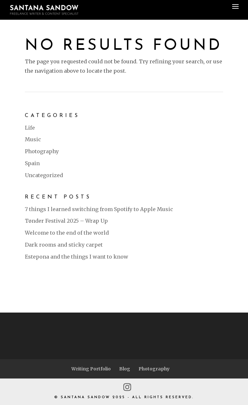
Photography (42, 151)
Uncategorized (44, 175)
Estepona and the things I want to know (76, 256)
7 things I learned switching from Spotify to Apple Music (99, 209)
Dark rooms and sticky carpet (64, 244)
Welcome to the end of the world (67, 232)
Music (33, 139)
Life (30, 127)
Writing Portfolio (91, 369)
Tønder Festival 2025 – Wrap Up (66, 221)
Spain (32, 163)
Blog (124, 369)
